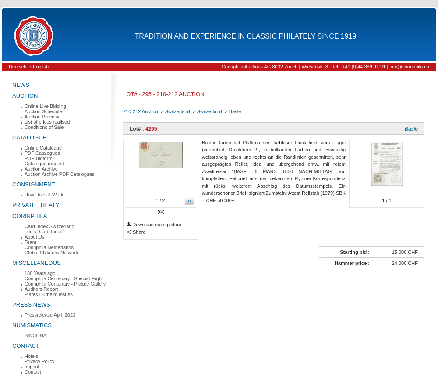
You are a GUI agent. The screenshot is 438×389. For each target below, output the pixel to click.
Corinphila (29, 216)
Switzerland (177, 111)
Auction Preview (42, 116)
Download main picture (154, 225)
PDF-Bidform (39, 158)
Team (30, 242)
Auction (25, 96)
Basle (235, 111)
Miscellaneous (36, 263)
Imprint (32, 366)
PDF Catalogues (42, 153)
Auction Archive (41, 168)
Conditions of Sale (44, 127)
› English (39, 66)
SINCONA (35, 335)
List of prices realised (47, 122)
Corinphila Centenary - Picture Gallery (65, 283)
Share (136, 232)
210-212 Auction (140, 111)
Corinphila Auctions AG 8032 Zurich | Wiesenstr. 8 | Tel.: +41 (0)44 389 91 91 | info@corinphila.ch (325, 66)
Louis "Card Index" (44, 231)
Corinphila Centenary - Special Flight (64, 278)
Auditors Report (41, 289)
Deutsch (17, 66)
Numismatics (32, 325)
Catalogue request (44, 163)
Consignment (33, 184)
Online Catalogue (43, 147)
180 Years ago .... (43, 273)
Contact (25, 346)
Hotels (31, 356)
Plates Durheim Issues (49, 294)
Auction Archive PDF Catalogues (60, 174)
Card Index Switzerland (49, 226)
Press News (31, 304)
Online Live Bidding (45, 106)
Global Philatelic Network (51, 252)
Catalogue (29, 137)
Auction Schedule (43, 111)
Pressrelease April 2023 (50, 315)
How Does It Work (44, 194)
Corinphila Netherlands (49, 247)
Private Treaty (35, 205)
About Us (34, 236)
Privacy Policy (39, 361)
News (20, 85)
